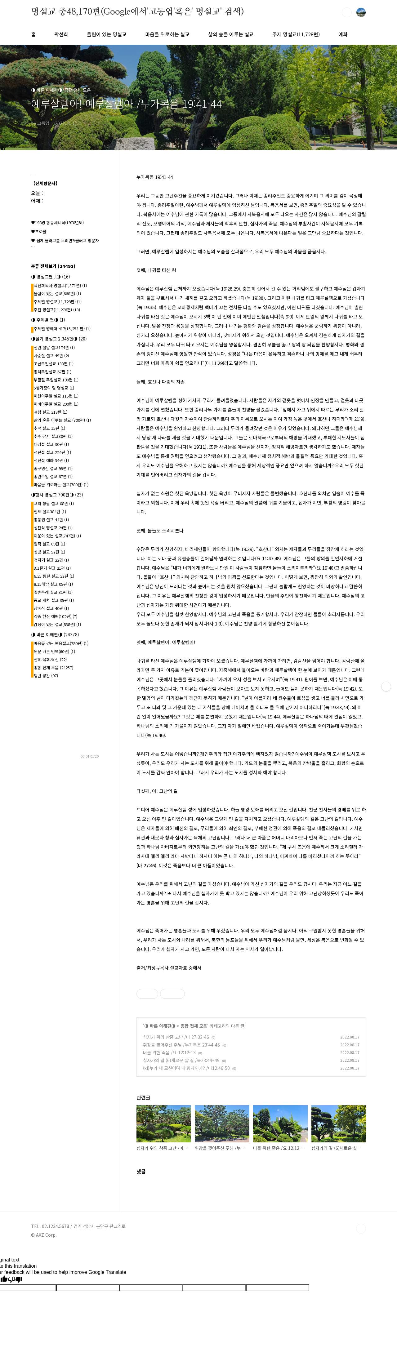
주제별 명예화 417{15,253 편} (62, 328)
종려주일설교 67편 (52, 372)
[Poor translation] (15, 1279)
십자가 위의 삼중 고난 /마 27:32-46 (176, 1037)
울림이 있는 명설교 (107, 34)
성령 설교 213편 (50, 412)
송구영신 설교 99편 (53, 468)
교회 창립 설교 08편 (54, 503)
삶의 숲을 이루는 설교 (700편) (62, 420)
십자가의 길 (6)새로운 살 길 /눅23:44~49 (181, 1060)
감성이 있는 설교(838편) (57, 624)
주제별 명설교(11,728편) (58, 302)
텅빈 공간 (46, 675)
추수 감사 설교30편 (53, 436)
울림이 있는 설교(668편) (57, 293)
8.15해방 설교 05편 (53, 584)
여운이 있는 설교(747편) (57, 536)
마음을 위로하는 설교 (167, 34)
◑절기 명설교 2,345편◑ (59, 339)
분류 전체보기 (53, 266)
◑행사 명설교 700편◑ (57, 495)
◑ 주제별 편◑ (48, 320)
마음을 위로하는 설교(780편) (61, 484)
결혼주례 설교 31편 (53, 592)
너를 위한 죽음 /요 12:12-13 (169, 1052)
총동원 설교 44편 (51, 520)
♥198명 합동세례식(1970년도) (57, 222)
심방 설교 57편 (49, 552)
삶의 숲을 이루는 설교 (231, 34)
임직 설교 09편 (49, 544)
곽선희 (61, 34)
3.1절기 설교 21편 (52, 568)
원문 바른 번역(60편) (54, 651)
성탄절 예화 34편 (51, 460)
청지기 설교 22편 (51, 560)
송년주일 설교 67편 (53, 476)
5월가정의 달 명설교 (54, 388)
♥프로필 (38, 231)
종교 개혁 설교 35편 (54, 600)
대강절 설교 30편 (51, 444)
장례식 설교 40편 (51, 608)
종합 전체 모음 (194, 1026)
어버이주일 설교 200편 (56, 404)
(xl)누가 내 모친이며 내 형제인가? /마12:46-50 (186, 1068)
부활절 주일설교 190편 (56, 380)
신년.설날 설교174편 (54, 347)
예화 (343, 34)
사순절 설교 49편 (51, 355)
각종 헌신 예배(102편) (55, 616)
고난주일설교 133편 (54, 364)
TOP (361, 1229)
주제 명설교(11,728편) (296, 34)
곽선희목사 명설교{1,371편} (60, 285)
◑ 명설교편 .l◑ (50, 277)
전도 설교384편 (50, 511)
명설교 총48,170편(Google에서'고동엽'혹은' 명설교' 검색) (137, 12)
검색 (346, 12)
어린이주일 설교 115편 (56, 396)
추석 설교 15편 (49, 428)
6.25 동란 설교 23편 (54, 576)
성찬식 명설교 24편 (53, 528)
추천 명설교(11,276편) (57, 310)
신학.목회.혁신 (50, 659)
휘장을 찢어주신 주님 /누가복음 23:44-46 (181, 1045)
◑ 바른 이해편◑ (160, 1026)
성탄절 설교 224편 (52, 452)
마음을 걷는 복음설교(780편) (61, 643)
